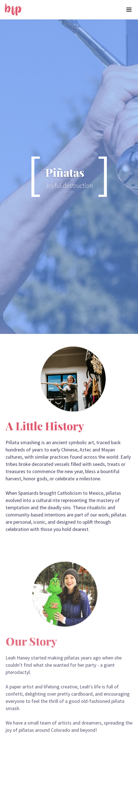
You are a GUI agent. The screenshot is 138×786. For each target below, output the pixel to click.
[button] (129, 9)
